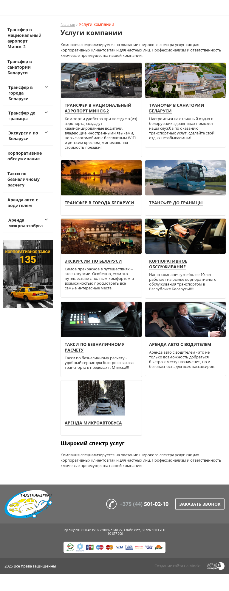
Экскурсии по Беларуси (23, 135)
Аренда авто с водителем (22, 202)
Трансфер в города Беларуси (20, 92)
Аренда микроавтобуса (25, 222)
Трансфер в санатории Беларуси (19, 67)
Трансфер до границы (21, 115)
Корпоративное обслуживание (24, 156)
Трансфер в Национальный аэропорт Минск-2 (24, 38)
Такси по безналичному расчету (23, 179)
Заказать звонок (199, 504)
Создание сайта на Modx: (177, 565)
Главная (68, 25)
